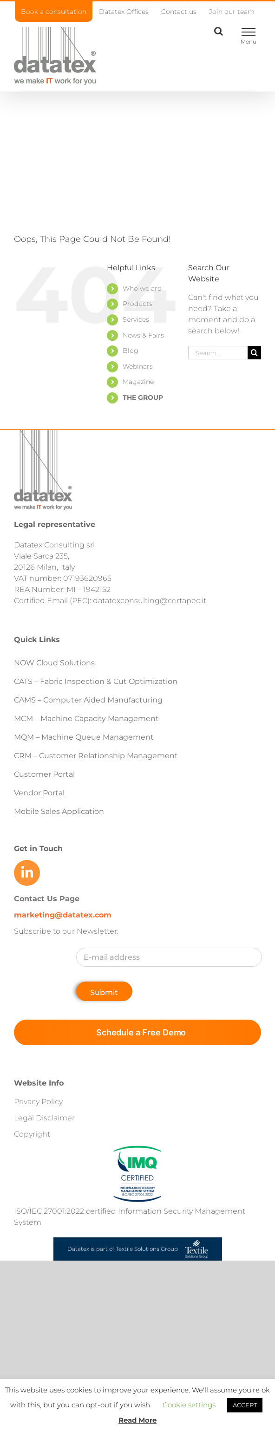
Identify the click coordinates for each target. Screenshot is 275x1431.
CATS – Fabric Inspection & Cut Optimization (95, 681)
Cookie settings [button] (189, 1404)
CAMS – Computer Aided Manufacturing (88, 700)
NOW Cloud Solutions (54, 662)
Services (136, 319)
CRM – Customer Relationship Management (96, 755)
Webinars (138, 366)
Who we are (142, 288)
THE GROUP (143, 397)
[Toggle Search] (218, 31)
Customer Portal (44, 774)
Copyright (32, 1134)
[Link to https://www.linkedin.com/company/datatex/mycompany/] (27, 873)
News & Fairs (143, 335)
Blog (130, 350)
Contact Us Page (46, 898)
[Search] (254, 352)
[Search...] (218, 352)
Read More (137, 1420)
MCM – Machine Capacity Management (86, 718)
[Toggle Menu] (248, 32)
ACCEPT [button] (245, 1405)
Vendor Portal (40, 792)
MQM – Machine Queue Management (84, 737)
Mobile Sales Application (59, 811)
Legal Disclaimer (44, 1117)
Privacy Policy (38, 1101)
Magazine (138, 381)
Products (137, 303)
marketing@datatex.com (62, 915)
